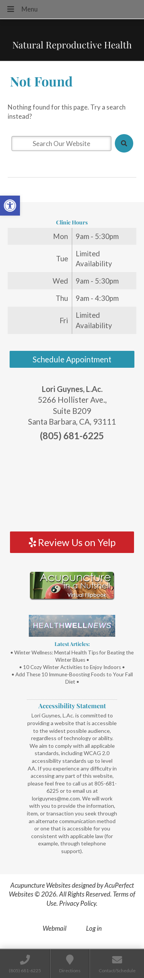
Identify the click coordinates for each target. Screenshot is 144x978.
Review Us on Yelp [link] (72, 542)
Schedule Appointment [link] (72, 359)
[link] (10, 206)
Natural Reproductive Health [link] (72, 44)
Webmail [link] (54, 928)
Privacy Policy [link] (77, 903)
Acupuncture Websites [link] (40, 885)
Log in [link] (94, 928)
